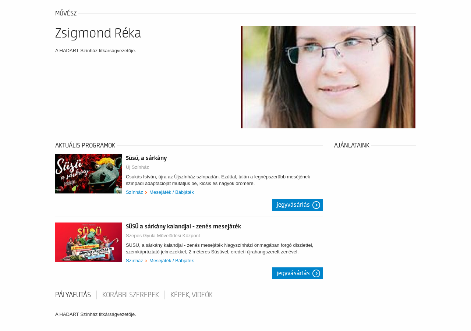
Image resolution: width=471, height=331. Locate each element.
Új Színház (137, 167)
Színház (134, 192)
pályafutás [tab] (73, 295)
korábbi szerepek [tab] (130, 295)
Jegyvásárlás (293, 205)
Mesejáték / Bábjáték (171, 192)
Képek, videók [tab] (191, 295)
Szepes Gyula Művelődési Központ (163, 235)
